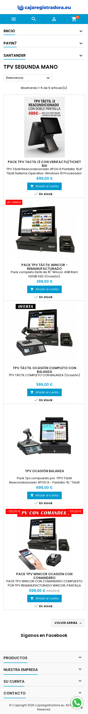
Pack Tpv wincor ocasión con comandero (44, 576)
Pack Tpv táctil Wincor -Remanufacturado (44, 267)
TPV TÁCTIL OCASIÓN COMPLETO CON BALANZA (44, 370)
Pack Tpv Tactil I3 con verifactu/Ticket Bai (44, 164)
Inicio (9, 31)
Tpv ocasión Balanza (44, 471)
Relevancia (28, 78)
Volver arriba (68, 623)
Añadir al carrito (44, 186)
